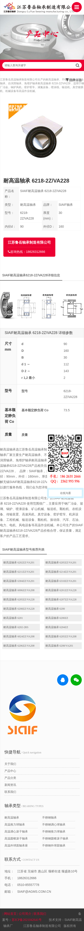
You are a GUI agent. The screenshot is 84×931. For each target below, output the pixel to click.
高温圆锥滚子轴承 (16, 838)
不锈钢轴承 (49, 817)
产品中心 (10, 771)
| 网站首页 (10, 913)
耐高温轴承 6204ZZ (56, 627)
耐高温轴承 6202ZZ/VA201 (18, 562)
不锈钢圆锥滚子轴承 (55, 838)
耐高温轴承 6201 (13, 618)
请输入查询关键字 (42, 65)
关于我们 (10, 764)
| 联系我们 (39, 913)
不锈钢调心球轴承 (53, 824)
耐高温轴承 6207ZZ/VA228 (61, 599)
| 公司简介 (24, 913)
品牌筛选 (74, 80)
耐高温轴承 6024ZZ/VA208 (18, 636)
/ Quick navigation (22, 752)
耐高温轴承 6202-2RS (15, 627)
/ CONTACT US (21, 859)
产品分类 (10, 778)
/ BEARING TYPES (23, 805)
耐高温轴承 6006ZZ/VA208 (18, 590)
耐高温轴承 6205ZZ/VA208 (61, 636)
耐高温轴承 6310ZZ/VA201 (61, 581)
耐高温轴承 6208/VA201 (59, 645)
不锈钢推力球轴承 (53, 831)
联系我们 (10, 792)
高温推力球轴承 (14, 824)
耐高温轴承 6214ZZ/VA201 (61, 571)
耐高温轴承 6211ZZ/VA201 (18, 571)
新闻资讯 (10, 785)
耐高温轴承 (11, 817)
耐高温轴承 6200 (55, 608)
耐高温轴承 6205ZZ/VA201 (61, 562)
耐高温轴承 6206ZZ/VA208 (18, 645)
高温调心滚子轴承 (16, 831)
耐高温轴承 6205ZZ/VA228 (18, 599)
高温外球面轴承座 (16, 845)
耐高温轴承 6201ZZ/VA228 (61, 590)
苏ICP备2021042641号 (27, 920)
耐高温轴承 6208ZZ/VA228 (18, 608)
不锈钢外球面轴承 (53, 845)
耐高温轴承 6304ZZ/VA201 (18, 581)
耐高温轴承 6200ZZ (56, 618)
